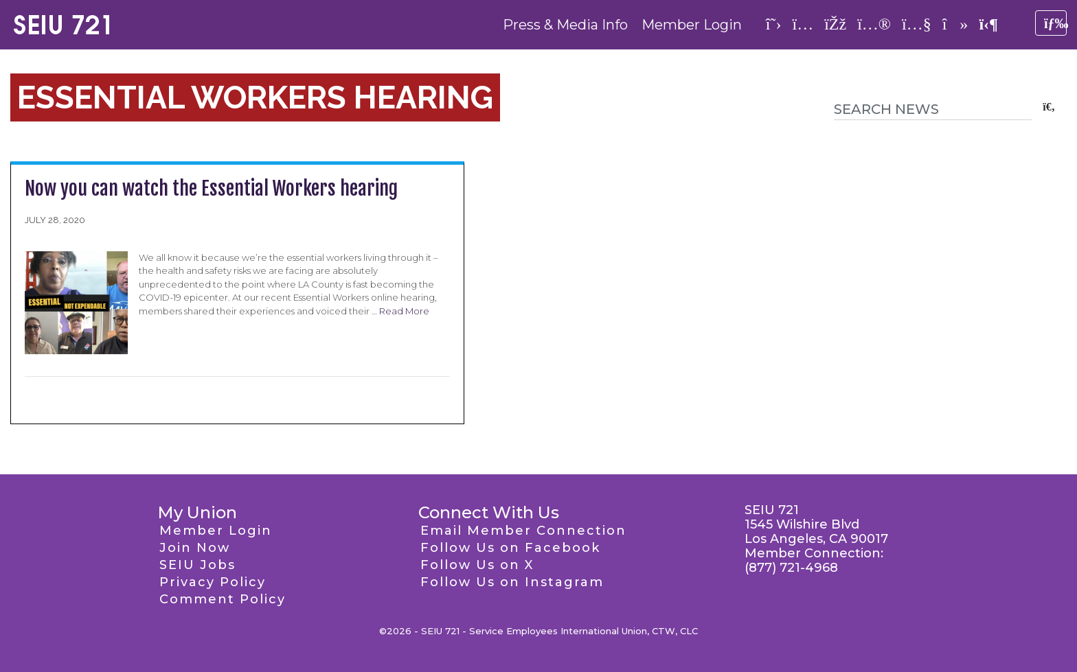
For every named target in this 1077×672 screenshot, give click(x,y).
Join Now (194, 547)
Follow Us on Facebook (510, 547)
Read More (404, 310)
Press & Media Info (565, 24)
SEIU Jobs (197, 564)
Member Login (692, 24)
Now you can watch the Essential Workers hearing (211, 188)
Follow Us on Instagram (512, 582)
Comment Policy (222, 599)
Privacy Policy (212, 582)
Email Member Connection (523, 530)
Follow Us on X (477, 564)
